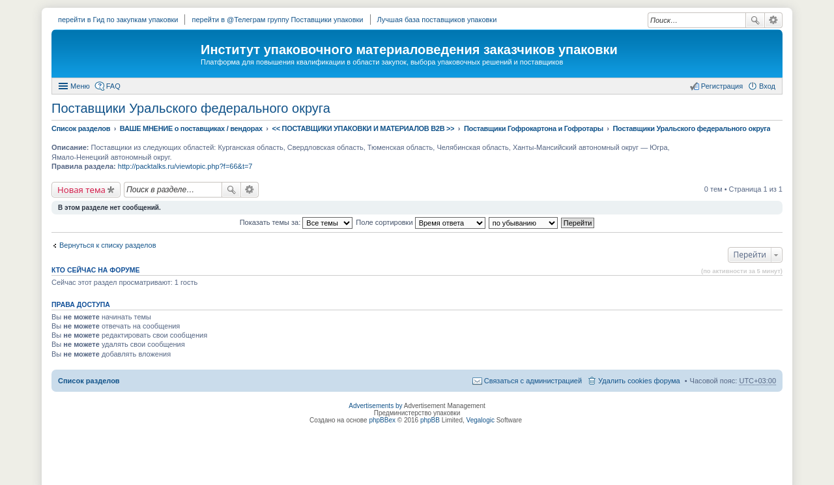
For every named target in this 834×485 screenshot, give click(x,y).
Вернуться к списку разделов (107, 245)
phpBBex (382, 420)
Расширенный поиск (774, 20)
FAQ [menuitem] (113, 86)
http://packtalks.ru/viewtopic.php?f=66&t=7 (185, 166)
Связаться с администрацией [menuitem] (533, 381)
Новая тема (81, 190)
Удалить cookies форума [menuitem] (639, 381)
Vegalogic (481, 420)
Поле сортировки (420, 222)
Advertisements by (375, 405)
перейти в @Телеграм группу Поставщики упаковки (277, 19)
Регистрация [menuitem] (722, 86)
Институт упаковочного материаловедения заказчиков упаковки (409, 49)
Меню (80, 86)
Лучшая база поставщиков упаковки (437, 19)
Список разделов (89, 381)
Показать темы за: (296, 222)
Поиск (755, 20)
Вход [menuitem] (767, 86)
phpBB (430, 420)
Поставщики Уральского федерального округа (190, 108)
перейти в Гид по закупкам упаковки (118, 19)
